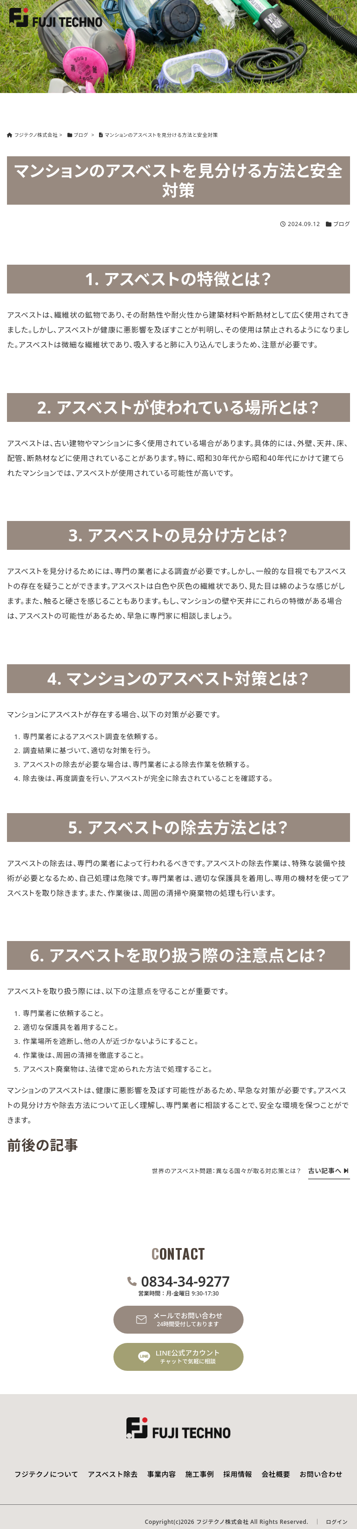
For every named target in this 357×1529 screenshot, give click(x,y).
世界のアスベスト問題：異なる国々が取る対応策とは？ (223, 1171)
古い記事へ (327, 1170)
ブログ (341, 224)
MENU (337, 17)
